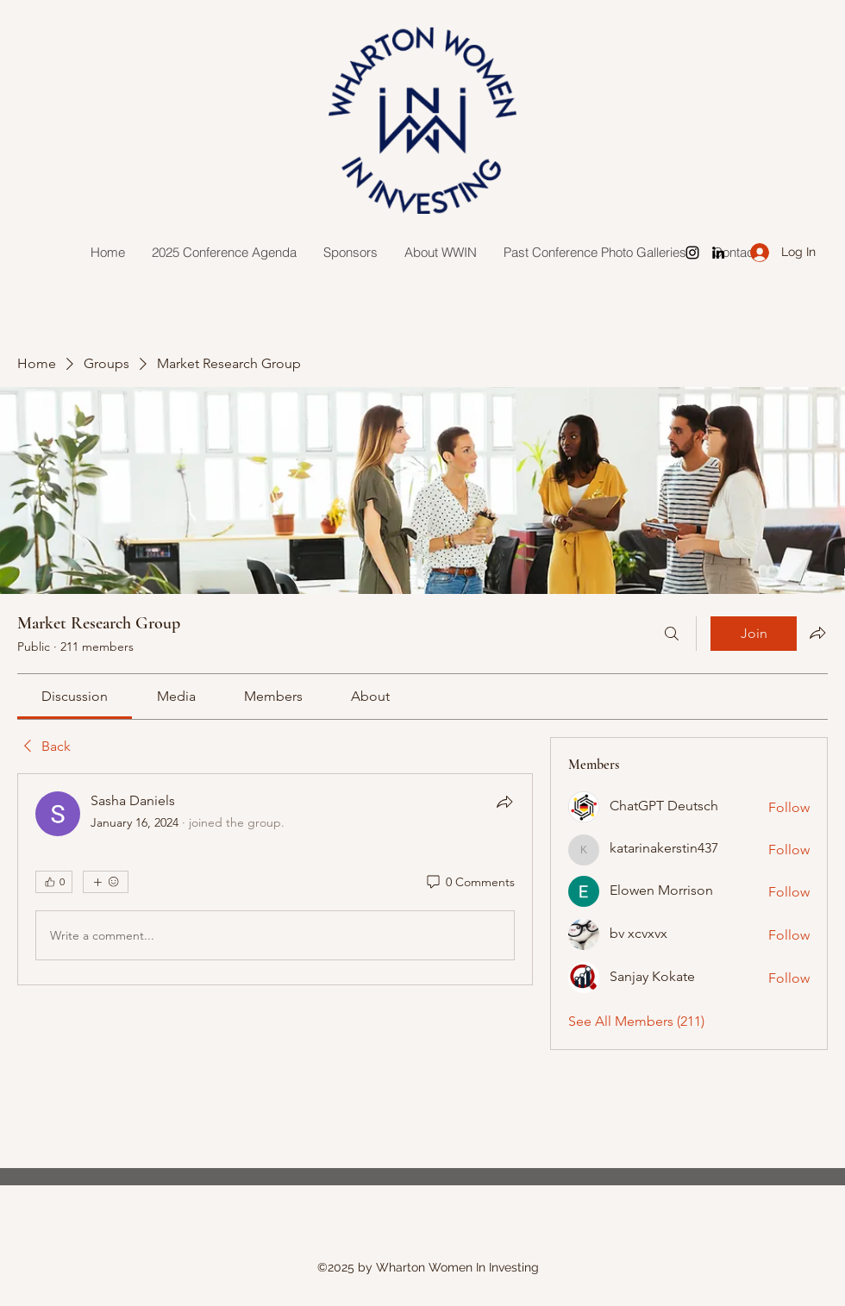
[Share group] (817, 632)
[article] (275, 879)
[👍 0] (53, 882)
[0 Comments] (469, 882)
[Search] (671, 633)
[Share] (504, 801)
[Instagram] (692, 252)
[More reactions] (105, 882)
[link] (74, 696)
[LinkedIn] (718, 252)
